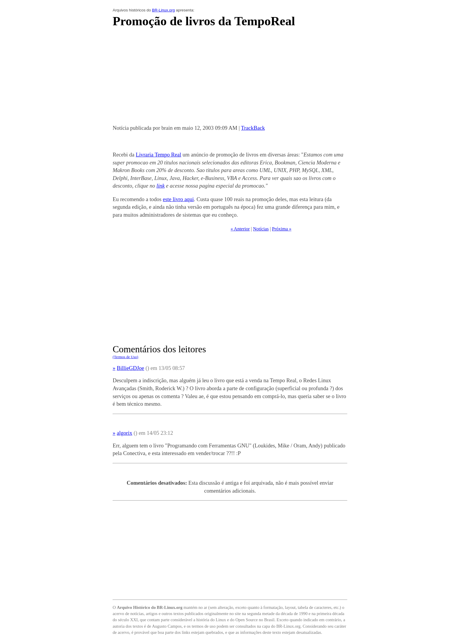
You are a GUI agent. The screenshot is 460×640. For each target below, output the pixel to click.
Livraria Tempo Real (158, 154)
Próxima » (281, 228)
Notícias (261, 228)
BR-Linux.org (163, 10)
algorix (124, 433)
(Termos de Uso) (125, 357)
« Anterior (240, 228)
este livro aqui (178, 199)
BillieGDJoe (130, 368)
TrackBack (253, 128)
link (160, 186)
